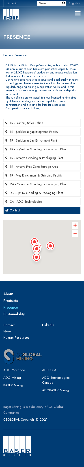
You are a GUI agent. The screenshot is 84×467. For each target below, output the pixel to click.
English (75, 3)
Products (10, 301)
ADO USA (49, 370)
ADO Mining (12, 377)
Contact (9, 325)
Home (7, 55)
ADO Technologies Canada (56, 380)
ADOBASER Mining (55, 390)
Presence (20, 55)
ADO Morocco (14, 370)
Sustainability (14, 314)
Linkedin (12, 3)
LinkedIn (48, 325)
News (7, 331)
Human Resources (16, 337)
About (8, 294)
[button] (36, 250)
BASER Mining (13, 385)
